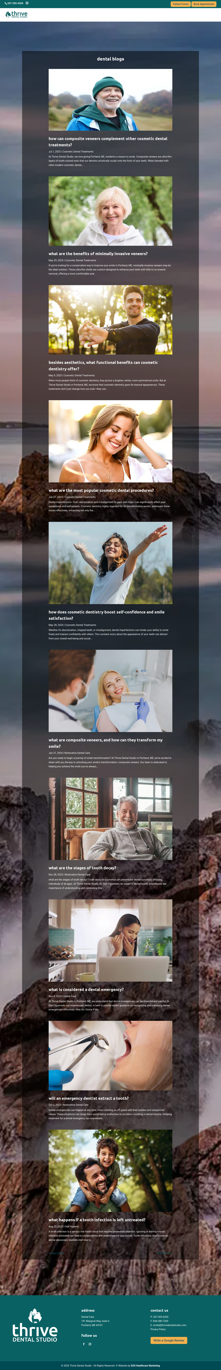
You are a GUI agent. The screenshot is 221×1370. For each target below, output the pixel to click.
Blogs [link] (184, 14)
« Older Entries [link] (56, 1253)
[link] (110, 100)
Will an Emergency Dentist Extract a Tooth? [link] (89, 1098)
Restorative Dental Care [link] (77, 752)
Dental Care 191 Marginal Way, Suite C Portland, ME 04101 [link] (95, 1321)
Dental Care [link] (69, 996)
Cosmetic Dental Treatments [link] (77, 151)
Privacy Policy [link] (158, 1329)
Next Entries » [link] (164, 1253)
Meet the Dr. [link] (131, 14)
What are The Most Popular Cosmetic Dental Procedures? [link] (101, 490)
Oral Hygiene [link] (72, 1226)
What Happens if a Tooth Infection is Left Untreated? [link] (97, 1219)
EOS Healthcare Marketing (145, 1365)
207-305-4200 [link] (161, 1316)
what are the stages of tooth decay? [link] (82, 867)
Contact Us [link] (202, 14)
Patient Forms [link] (180, 4)
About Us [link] (113, 14)
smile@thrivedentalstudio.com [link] (169, 1325)
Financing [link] (167, 14)
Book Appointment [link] (204, 4)
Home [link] (99, 14)
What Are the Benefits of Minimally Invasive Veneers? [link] (98, 253)
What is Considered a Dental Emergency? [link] (86, 989)
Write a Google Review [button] (169, 1340)
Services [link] (148, 14)
